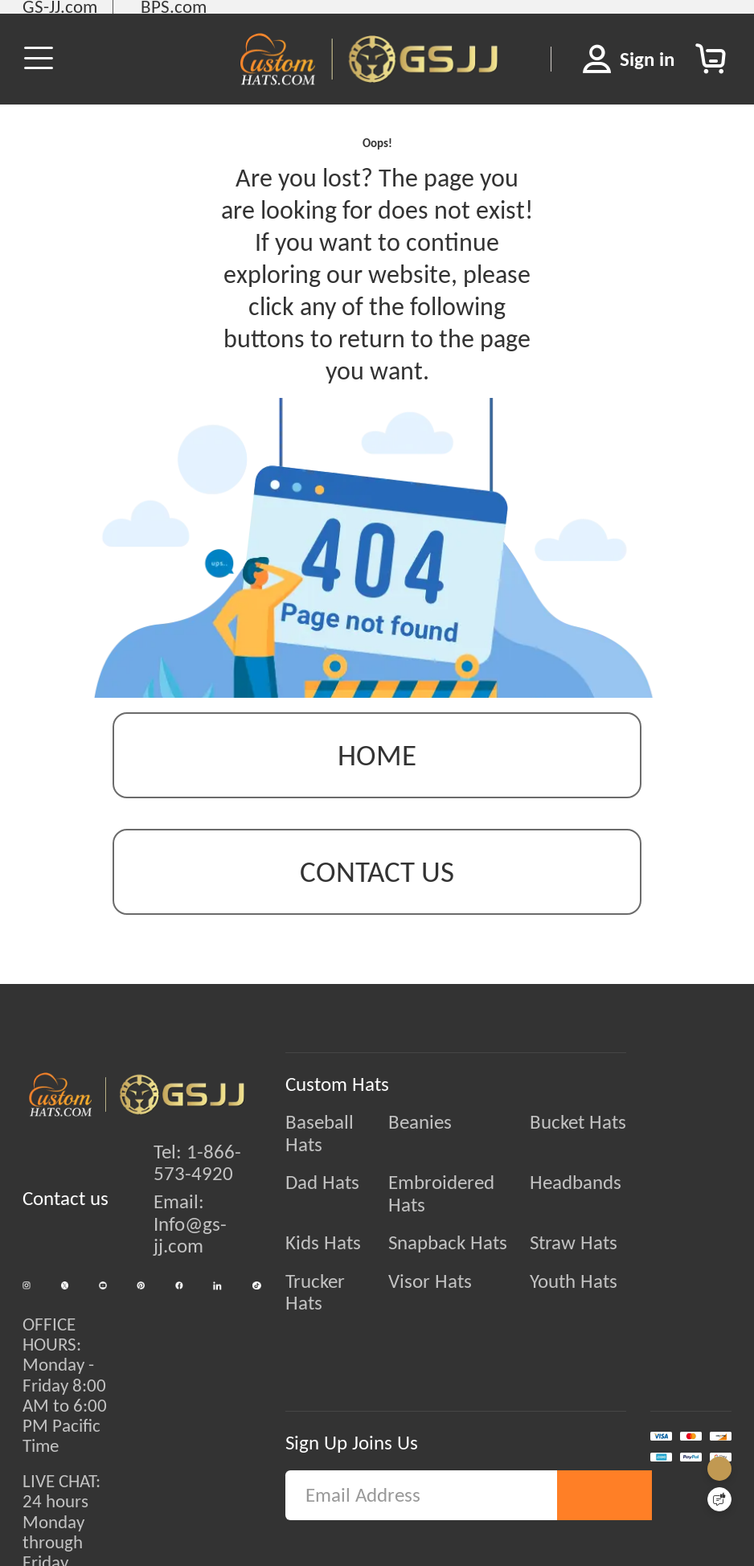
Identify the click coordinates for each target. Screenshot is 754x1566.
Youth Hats (614, 1263)
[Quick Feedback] (719, 1499)
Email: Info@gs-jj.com (179, 1251)
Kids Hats (302, 1226)
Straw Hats (614, 1226)
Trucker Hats (315, 1263)
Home (377, 783)
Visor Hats (440, 1263)
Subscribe (605, 1487)
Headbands (616, 1187)
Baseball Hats (319, 1149)
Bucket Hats (619, 1149)
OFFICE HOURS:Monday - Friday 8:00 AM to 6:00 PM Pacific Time (65, 1409)
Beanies (430, 1149)
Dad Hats (301, 1187)
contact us (377, 899)
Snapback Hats (458, 1226)
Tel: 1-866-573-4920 (187, 1189)
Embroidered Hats (473, 1187)
